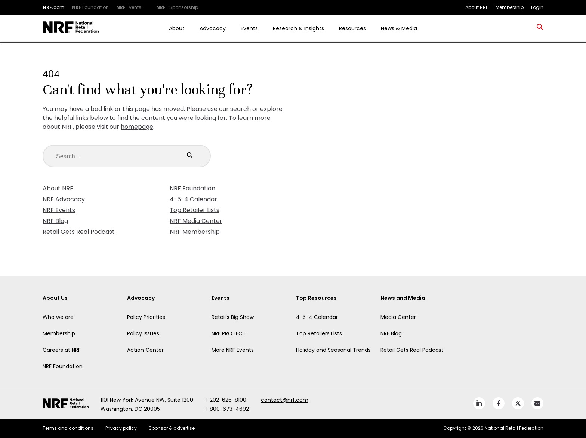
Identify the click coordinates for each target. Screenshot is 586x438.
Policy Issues (143, 333)
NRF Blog (55, 221)
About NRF (58, 188)
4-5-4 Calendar (193, 199)
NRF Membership (195, 231)
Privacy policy (121, 428)
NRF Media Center (196, 221)
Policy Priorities (146, 317)
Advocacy (213, 28)
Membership (59, 333)
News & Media (399, 28)
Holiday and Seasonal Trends (333, 350)
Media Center (398, 317)
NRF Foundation (192, 188)
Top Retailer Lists (194, 210)
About (177, 28)
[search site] (540, 28)
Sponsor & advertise (172, 428)
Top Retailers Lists (319, 333)
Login (537, 7)
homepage (137, 126)
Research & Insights (298, 28)
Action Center (145, 350)
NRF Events (59, 210)
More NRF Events (233, 350)
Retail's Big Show (233, 317)
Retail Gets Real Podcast (79, 231)
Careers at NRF (62, 350)
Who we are (58, 317)
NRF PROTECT (229, 333)
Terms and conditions (68, 428)
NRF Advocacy (64, 199)
